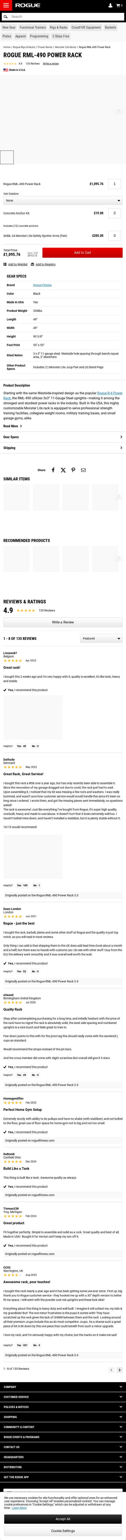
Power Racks (45, 47)
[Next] (120, 1370)
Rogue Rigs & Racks (24, 47)
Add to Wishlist (15, 264)
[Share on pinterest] (73, 470)
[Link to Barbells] (110, 27)
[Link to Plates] (6, 36)
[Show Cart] (119, 5)
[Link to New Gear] (9, 27)
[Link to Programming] (39, 36)
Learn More (19, 1508)
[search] (63, 17)
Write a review (51, 63)
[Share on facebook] (53, 470)
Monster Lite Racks (65, 47)
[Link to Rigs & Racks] (59, 27)
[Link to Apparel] (20, 36)
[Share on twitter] (63, 470)
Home (6, 47)
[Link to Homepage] (28, 5)
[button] (6, 17)
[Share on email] (83, 470)
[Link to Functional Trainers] (32, 27)
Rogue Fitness (42, 285)
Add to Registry (43, 264)
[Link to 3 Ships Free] (61, 36)
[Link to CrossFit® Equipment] (86, 27)
